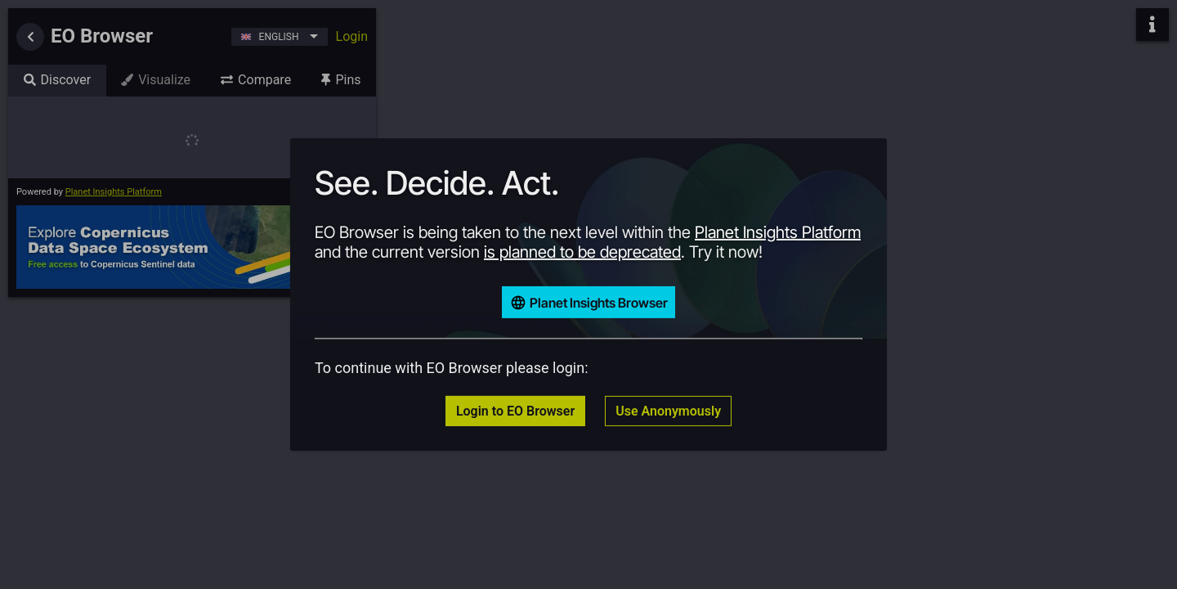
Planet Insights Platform (778, 232)
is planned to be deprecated (582, 252)
